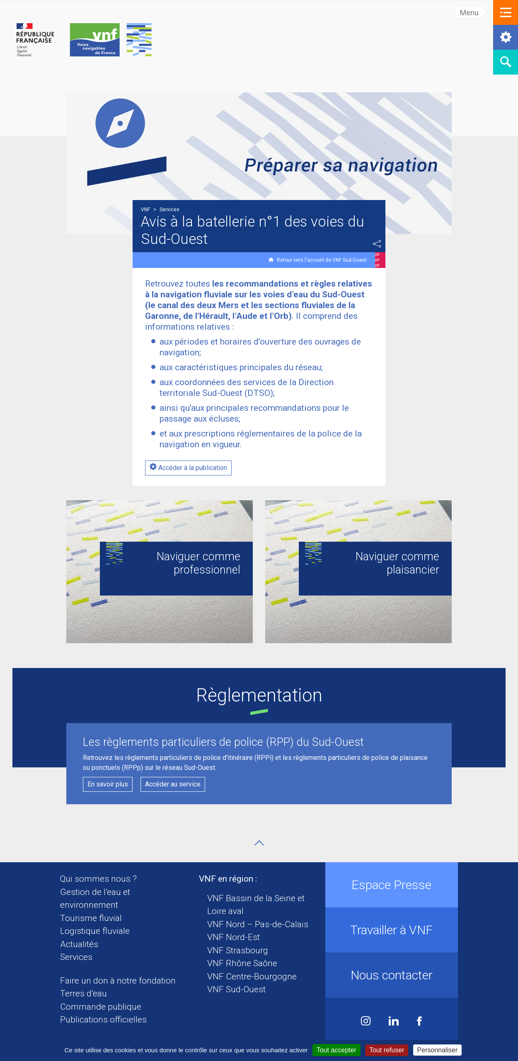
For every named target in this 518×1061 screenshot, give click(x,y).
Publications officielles (103, 1020)
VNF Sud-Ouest (236, 989)
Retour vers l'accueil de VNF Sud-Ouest (322, 260)
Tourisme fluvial (91, 918)
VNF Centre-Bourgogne (252, 976)
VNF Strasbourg (237, 950)
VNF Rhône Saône (242, 963)
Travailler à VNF (391, 930)
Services (76, 957)
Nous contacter (392, 975)
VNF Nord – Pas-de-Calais (257, 924)
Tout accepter (336, 1050)
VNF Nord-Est (233, 937)
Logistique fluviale (95, 931)
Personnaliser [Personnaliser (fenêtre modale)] (437, 1050)
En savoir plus (107, 784)
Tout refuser (386, 1050)
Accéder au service (173, 784)
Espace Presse (391, 885)
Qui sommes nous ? (98, 879)
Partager (377, 244)
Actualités (79, 944)
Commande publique (100, 1007)
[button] (505, 12)
